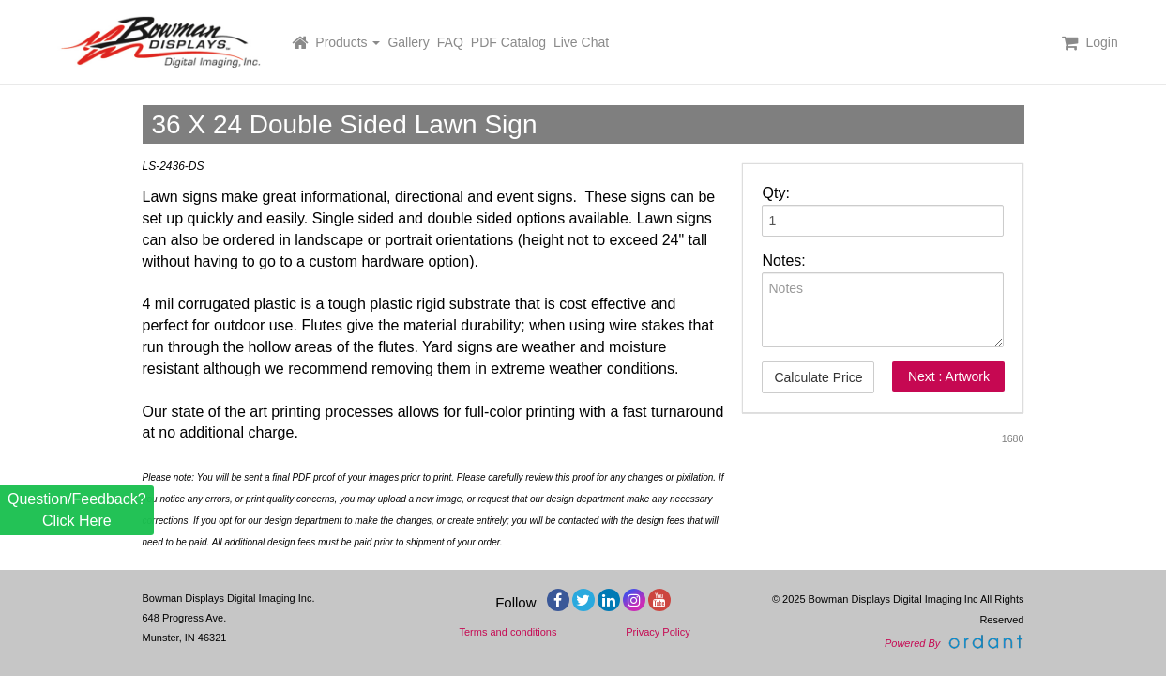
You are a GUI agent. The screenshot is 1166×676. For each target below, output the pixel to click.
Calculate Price (818, 377)
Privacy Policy (657, 632)
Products (347, 42)
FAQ (450, 42)
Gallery (408, 42)
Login (1101, 42)
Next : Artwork (949, 376)
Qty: (775, 193)
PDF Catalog (508, 42)
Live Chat (581, 42)
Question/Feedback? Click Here (77, 509)
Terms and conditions (508, 632)
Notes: (783, 261)
